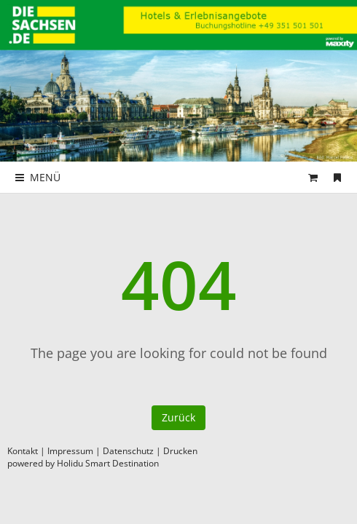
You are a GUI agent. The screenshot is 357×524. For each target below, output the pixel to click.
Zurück (178, 417)
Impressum (70, 451)
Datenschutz (128, 451)
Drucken (180, 451)
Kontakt (22, 451)
